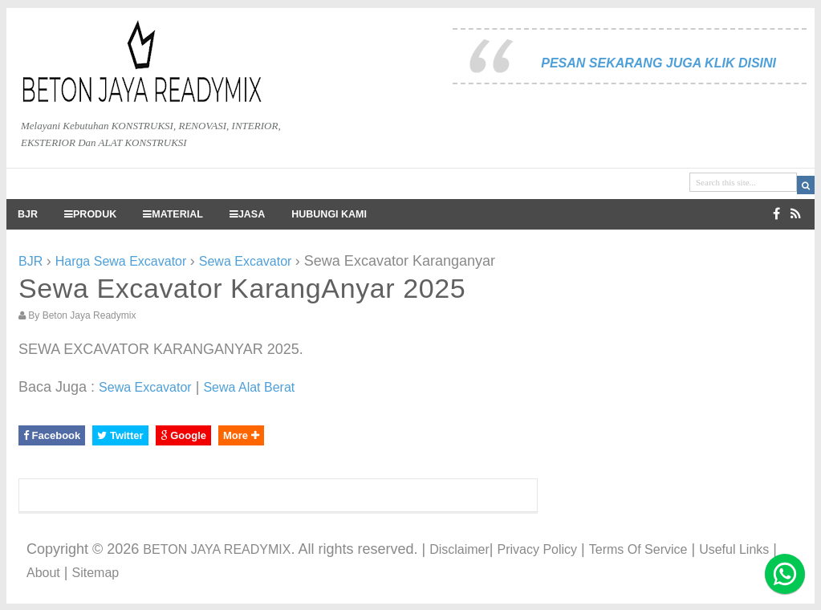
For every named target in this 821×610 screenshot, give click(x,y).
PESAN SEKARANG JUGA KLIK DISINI (658, 63)
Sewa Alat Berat (249, 387)
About (43, 573)
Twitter (120, 435)
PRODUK (90, 214)
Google (183, 435)
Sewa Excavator (145, 387)
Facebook (51, 435)
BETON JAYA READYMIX (217, 549)
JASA (247, 214)
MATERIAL (173, 214)
